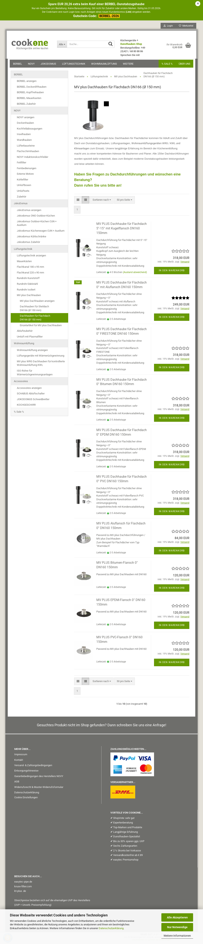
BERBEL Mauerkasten (29, 99)
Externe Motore (25, 175)
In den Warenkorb (172, 271)
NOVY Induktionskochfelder (32, 158)
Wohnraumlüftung (105, 64)
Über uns (183, 64)
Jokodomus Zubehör (28, 243)
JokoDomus (49, 64)
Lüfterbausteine (26, 147)
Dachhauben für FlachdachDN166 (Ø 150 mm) (35, 319)
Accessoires (21, 382)
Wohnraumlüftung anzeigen (32, 351)
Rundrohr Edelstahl (27, 285)
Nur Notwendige (177, 927)
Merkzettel (185, 26)
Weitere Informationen (177, 935)
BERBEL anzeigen (26, 82)
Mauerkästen (24, 262)
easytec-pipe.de (23, 883)
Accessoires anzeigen (29, 389)
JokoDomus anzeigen (29, 211)
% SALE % (166, 64)
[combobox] (102, 201)
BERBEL (18, 64)
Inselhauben (24, 135)
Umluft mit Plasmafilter (30, 337)
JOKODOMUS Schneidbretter (33, 400)
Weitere (129, 64)
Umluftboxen (24, 186)
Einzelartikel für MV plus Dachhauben (41, 326)
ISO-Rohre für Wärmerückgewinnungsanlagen (35, 374)
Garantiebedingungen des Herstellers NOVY (38, 777)
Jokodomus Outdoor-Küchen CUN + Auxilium (36, 224)
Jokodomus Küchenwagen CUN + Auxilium (40, 232)
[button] (78, 201)
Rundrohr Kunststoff (28, 279)
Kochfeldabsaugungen (29, 129)
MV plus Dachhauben (29, 296)
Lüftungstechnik (74, 64)
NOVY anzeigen (25, 118)
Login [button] (167, 26)
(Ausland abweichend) (135, 273)
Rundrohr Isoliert (26, 290)
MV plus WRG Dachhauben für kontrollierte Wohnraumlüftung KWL (41, 364)
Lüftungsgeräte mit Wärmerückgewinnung (40, 357)
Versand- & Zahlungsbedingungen (33, 766)
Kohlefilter (22, 180)
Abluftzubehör (25, 332)
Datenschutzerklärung (111, 928)
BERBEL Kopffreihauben (30, 93)
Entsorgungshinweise (26, 772)
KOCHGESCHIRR (26, 406)
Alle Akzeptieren (177, 917)
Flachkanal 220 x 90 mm (30, 273)
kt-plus (18, 892)
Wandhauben (24, 141)
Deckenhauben (25, 124)
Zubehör (21, 197)
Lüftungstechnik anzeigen (31, 256)
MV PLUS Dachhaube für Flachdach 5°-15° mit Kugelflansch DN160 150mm (121, 229)
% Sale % (19, 413)
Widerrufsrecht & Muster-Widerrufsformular (38, 788)
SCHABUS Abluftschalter (31, 394)
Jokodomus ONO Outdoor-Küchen (36, 217)
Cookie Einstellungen (26, 798)
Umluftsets (23, 192)
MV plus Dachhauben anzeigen (37, 302)
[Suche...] (62, 45)
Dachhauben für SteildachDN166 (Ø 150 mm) (34, 309)
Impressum (20, 755)
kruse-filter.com (23, 887)
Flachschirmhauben (28, 152)
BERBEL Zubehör (26, 105)
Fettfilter (21, 163)
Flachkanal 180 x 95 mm (30, 268)
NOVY (32, 64)
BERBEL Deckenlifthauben (31, 88)
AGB (16, 782)
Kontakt (18, 761)
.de (24, 892)
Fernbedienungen (26, 169)
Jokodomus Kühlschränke (31, 237)
